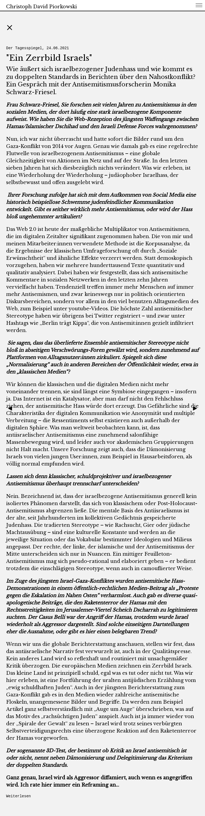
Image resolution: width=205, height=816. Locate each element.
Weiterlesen (18, 796)
